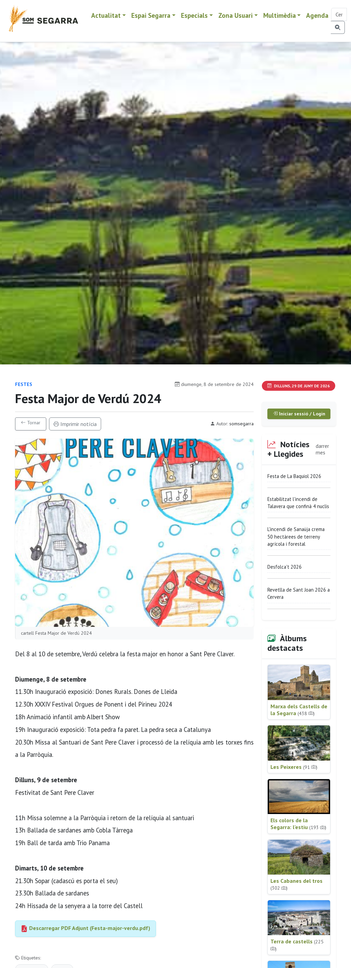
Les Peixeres (293, 766)
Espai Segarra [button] (150, 15)
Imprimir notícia (75, 424)
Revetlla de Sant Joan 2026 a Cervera (298, 593)
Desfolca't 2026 (284, 567)
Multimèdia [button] (279, 15)
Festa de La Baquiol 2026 (294, 476)
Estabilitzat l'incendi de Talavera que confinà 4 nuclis (298, 503)
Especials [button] (194, 15)
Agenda (317, 15)
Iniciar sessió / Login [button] (299, 414)
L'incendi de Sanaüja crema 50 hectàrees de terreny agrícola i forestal (296, 536)
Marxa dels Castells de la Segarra (298, 710)
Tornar (30, 423)
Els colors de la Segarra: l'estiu (298, 823)
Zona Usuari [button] (235, 15)
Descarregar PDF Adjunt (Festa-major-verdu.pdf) (85, 928)
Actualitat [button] (106, 15)
